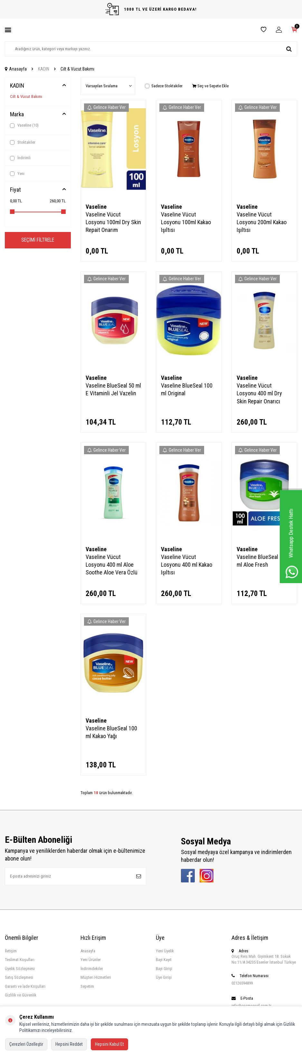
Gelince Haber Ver (106, 107)
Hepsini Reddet (69, 1044)
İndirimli (20, 157)
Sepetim (87, 986)
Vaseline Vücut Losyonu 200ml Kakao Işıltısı (262, 222)
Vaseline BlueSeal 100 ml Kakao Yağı (111, 732)
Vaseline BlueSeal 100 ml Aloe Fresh (262, 560)
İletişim (11, 950)
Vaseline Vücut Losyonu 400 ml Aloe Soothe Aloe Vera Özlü (111, 564)
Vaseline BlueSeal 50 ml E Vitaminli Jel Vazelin (113, 389)
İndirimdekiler (91, 968)
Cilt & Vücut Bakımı (26, 96)
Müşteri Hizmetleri (95, 977)
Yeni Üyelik (165, 950)
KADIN (43, 69)
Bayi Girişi (164, 968)
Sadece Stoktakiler (164, 85)
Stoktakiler (22, 142)
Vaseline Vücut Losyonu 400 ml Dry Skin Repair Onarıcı (259, 393)
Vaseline (24, 125)
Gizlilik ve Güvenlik (20, 995)
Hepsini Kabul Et (109, 1044)
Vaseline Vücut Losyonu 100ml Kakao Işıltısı (186, 222)
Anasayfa (16, 69)
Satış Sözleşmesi (19, 977)
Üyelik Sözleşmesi (20, 968)
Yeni (17, 173)
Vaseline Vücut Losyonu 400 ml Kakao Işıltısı (186, 564)
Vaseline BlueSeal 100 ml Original (186, 389)
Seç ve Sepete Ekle (210, 85)
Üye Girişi (164, 977)
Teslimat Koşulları (19, 959)
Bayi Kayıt (164, 959)
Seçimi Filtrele (37, 240)
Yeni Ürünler (90, 959)
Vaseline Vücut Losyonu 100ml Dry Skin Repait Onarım (113, 222)
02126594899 (242, 983)
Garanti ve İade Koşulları (25, 986)
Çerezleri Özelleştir (26, 1044)
